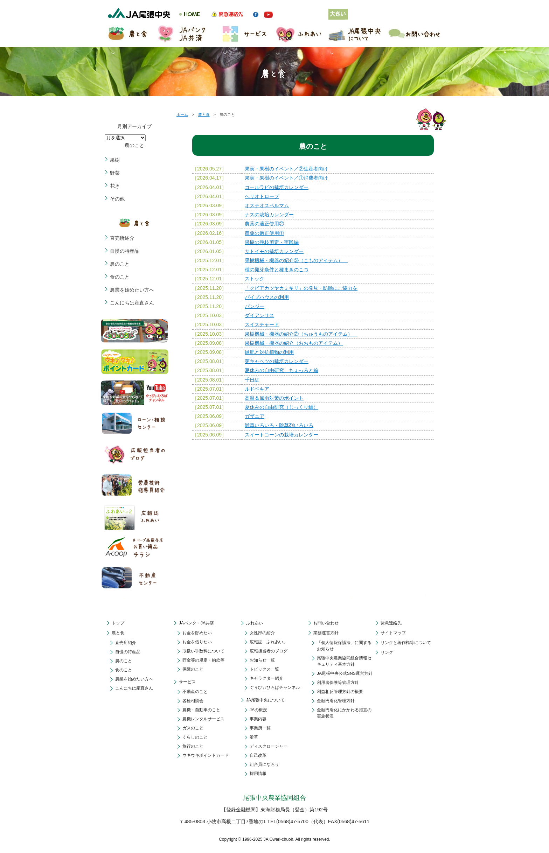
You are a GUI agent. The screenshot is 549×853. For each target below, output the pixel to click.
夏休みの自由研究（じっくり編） (281, 407)
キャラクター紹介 (266, 678)
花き (115, 186)
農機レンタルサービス (203, 718)
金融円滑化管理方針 (336, 700)
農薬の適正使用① (264, 233)
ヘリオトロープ (262, 196)
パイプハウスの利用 (267, 297)
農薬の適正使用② (264, 223)
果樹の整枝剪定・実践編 (272, 242)
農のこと (120, 264)
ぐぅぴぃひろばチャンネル (275, 687)
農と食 (204, 114)
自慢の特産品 (124, 251)
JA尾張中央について (265, 700)
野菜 (115, 173)
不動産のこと (195, 691)
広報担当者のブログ (268, 651)
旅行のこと (192, 746)
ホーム (182, 114)
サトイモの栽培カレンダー (274, 251)
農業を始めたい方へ (132, 290)
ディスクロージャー (268, 746)
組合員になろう (264, 764)
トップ (118, 623)
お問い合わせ (326, 623)
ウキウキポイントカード (205, 755)
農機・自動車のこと (201, 709)
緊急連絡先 (391, 623)
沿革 (254, 737)
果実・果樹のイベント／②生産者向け (286, 169)
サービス (187, 681)
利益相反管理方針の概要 (340, 691)
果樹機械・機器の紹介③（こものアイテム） (296, 260)
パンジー (254, 306)
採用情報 (258, 773)
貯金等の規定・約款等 (203, 660)
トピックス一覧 (264, 669)
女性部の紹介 (262, 632)
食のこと (120, 277)
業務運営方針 (326, 632)
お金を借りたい (197, 641)
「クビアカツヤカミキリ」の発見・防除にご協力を (301, 288)
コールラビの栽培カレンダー (276, 187)
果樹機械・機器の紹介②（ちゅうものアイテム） (301, 334)
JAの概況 (258, 709)
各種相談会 (192, 700)
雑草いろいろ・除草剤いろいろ (279, 425)
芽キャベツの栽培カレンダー (276, 361)
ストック (254, 278)
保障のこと (192, 669)
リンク (387, 652)
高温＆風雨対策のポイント (274, 398)
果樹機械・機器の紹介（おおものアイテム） (294, 343)
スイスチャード (262, 324)
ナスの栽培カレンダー (269, 214)
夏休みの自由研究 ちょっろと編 (281, 370)
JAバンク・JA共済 (196, 623)
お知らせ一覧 (262, 660)
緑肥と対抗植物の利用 (269, 352)
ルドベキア (257, 389)
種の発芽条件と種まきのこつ (276, 269)
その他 (117, 199)
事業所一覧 (260, 728)
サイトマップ (393, 632)
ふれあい (254, 623)
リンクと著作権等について (406, 642)
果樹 (115, 160)
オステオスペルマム (267, 205)
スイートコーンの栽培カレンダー (281, 435)
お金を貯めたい (197, 632)
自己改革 (258, 755)
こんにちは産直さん (132, 303)
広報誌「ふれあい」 (268, 641)
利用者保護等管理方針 (338, 682)
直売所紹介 (122, 238)
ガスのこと (192, 728)
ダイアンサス (259, 315)
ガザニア (254, 416)
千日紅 (252, 380)
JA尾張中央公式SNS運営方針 (345, 673)
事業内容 (258, 718)
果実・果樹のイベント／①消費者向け (286, 178)
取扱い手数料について (203, 651)
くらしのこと (195, 737)
